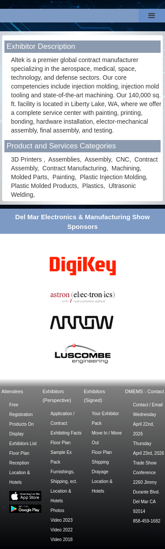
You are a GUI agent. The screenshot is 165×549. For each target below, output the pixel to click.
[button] (152, 15)
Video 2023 (62, 520)
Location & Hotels (19, 477)
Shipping (100, 462)
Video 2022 (62, 529)
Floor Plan (19, 453)
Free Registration (21, 409)
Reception (19, 463)
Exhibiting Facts (66, 433)
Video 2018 (62, 539)
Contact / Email (148, 404)
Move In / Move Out (107, 438)
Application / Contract (62, 418)
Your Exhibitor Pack (105, 418)
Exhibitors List (23, 443)
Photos (57, 510)
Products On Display (21, 429)
